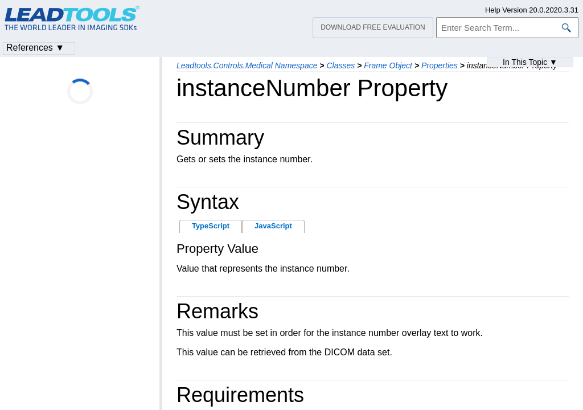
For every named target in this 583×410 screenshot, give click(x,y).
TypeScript (210, 226)
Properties (439, 65)
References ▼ (35, 47)
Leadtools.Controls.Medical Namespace (246, 65)
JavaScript (273, 226)
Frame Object (388, 65)
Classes (340, 65)
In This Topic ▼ (530, 62)
